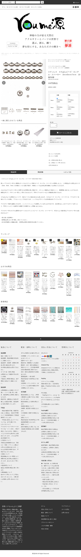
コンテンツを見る (36, 7)
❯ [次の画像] (43, 82)
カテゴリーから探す (12, 7)
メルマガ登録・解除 (47, 525)
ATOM (46, 529)
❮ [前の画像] (3, 82)
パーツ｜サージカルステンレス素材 (59, 59)
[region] (23, 82)
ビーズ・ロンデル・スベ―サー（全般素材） (61, 61)
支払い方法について (47, 509)
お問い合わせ (65, 512)
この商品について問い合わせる (56, 162)
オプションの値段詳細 (55, 138)
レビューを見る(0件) (54, 153)
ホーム (3, 7)
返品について (53, 140)
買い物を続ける (53, 165)
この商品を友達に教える (55, 160)
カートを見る (65, 509)
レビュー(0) (67, 172)
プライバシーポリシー (47, 522)
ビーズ (69, 59)
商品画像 (40, 172)
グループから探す (24, 7)
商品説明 (13, 172)
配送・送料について (47, 512)
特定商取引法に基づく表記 (56, 142)
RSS (42, 529)
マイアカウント (66, 506)
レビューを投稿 (53, 156)
